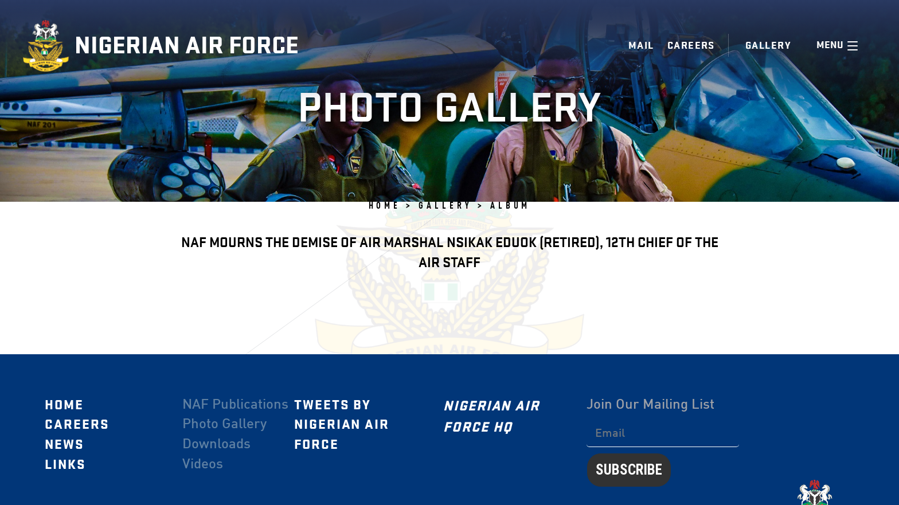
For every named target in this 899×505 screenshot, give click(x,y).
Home (64, 405)
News (64, 444)
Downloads (216, 445)
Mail (641, 45)
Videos (202, 465)
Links (65, 464)
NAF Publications (235, 405)
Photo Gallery (224, 425)
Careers (691, 45)
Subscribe (629, 469)
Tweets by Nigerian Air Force (341, 425)
